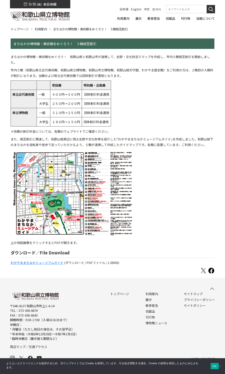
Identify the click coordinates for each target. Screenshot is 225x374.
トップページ (19, 29)
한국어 (156, 9)
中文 (147, 9)
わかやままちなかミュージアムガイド (37, 262)
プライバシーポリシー (199, 300)
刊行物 (150, 317)
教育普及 (152, 305)
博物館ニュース (156, 323)
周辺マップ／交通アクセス (28, 346)
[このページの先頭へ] (212, 288)
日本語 (124, 9)
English (136, 9)
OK (215, 366)
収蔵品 (150, 311)
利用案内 (41, 29)
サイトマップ (193, 294)
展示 (149, 300)
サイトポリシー (195, 305)
